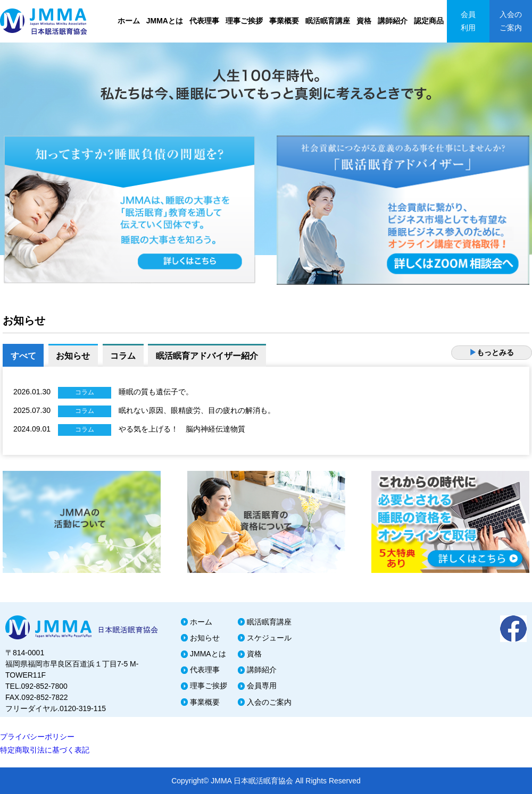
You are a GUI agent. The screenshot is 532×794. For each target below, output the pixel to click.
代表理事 (204, 20)
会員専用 (262, 685)
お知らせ (74, 355)
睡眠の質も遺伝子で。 (156, 391)
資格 (363, 20)
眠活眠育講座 (327, 20)
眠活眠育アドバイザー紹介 (209, 355)
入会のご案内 (511, 21)
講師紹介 (393, 20)
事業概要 (284, 20)
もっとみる (491, 352)
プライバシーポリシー (37, 736)
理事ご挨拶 (244, 20)
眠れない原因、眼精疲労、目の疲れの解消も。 (197, 410)
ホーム (129, 20)
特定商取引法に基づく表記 (44, 750)
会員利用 (468, 21)
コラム (124, 355)
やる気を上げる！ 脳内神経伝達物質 (182, 429)
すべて (23, 355)
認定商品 (429, 20)
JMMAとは (164, 20)
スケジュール (269, 637)
